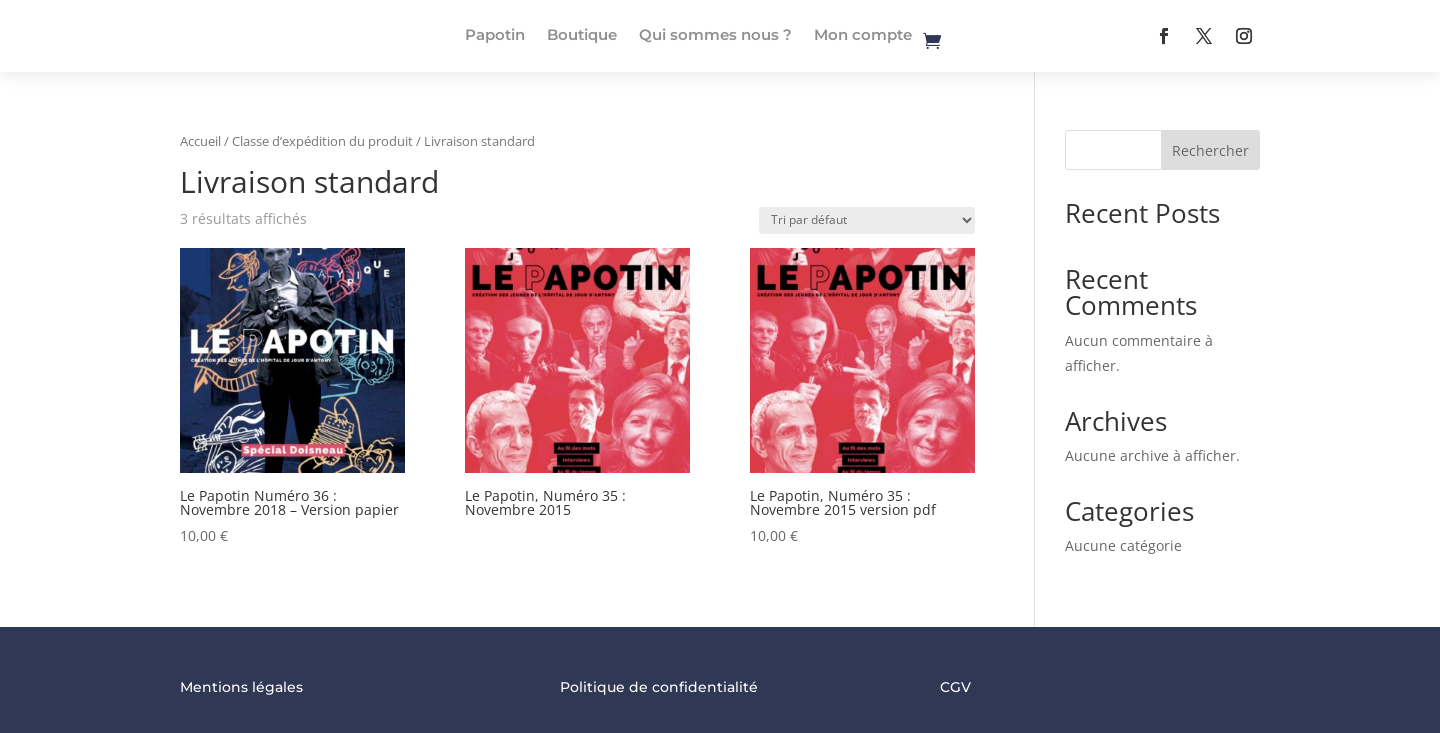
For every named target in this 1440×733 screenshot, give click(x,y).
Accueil (200, 141)
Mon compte (863, 34)
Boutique (582, 34)
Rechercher (1210, 150)
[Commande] (867, 220)
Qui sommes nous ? (715, 34)
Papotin (495, 34)
